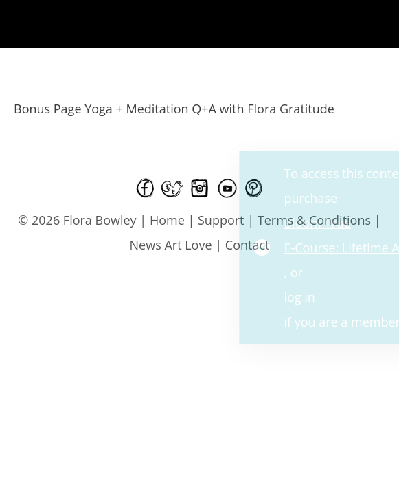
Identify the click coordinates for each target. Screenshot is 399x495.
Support (221, 220)
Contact (247, 244)
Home (167, 220)
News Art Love (171, 244)
